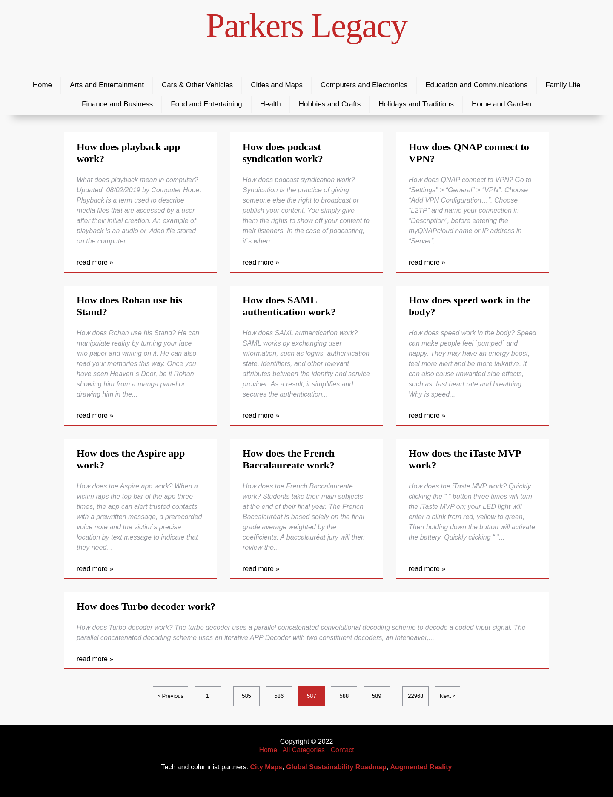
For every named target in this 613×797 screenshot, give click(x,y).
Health (270, 104)
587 (311, 696)
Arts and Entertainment (107, 85)
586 (279, 696)
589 (376, 696)
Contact (342, 750)
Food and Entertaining (206, 104)
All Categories (304, 750)
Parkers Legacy (306, 25)
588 (344, 696)
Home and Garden (501, 104)
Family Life (562, 85)
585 (246, 696)
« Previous (170, 696)
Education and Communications (476, 85)
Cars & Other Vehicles (197, 85)
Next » (448, 696)
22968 (415, 696)
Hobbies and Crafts (330, 104)
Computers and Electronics (364, 85)
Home (42, 85)
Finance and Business (117, 104)
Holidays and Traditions (416, 104)
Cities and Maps (277, 85)
